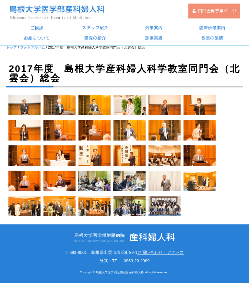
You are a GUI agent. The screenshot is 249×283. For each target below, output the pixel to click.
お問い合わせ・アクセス (160, 252)
